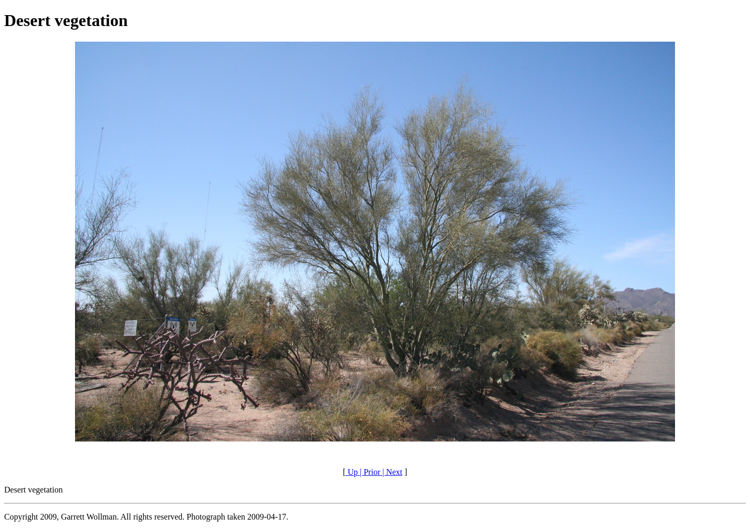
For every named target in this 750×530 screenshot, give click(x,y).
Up (351, 472)
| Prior (369, 472)
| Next (391, 472)
